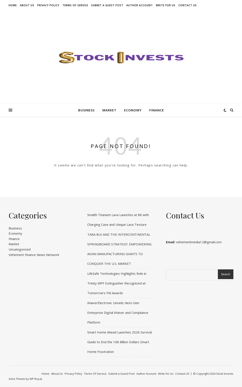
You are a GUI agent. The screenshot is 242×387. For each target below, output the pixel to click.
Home (13, 5)
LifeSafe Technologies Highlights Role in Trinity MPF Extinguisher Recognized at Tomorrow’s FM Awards (116, 283)
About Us (27, 5)
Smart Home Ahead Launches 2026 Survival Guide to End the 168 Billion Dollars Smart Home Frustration (119, 342)
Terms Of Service (75, 5)
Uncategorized (20, 249)
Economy (133, 110)
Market (109, 110)
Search (225, 274)
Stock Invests (224, 374)
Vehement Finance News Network (34, 255)
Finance (156, 110)
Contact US (187, 5)
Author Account (139, 5)
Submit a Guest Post (107, 5)
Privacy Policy (48, 5)
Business (86, 110)
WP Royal (36, 379)
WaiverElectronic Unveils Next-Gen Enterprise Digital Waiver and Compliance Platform (117, 312)
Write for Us (165, 5)
